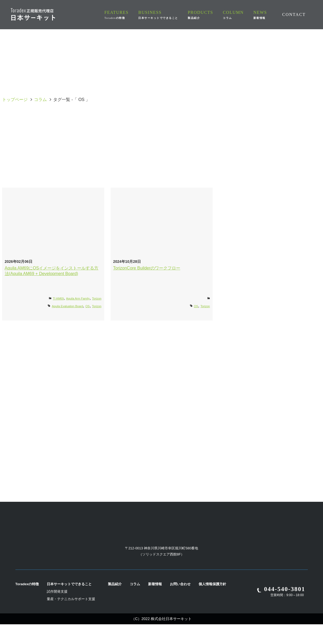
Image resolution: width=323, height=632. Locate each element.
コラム (40, 99)
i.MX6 (98, 146)
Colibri (225, 133)
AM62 (289, 121)
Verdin (97, 172)
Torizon (225, 159)
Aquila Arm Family (78, 298)
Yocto (225, 172)
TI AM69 (58, 298)
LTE (97, 159)
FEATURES (127, 14)
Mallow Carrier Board (161, 159)
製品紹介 (115, 592)
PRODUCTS (207, 14)
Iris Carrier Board (289, 146)
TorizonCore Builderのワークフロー (147, 268)
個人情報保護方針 (212, 592)
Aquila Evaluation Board (161, 121)
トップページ (15, 99)
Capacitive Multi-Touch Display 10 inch (161, 133)
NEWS (261, 14)
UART (289, 159)
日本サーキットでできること (69, 592)
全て (34, 121)
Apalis (33, 133)
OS (225, 121)
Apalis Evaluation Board (97, 133)
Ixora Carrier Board (34, 159)
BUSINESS (167, 14)
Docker (34, 146)
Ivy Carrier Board (98, 121)
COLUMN (236, 14)
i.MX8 (225, 146)
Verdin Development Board (161, 172)
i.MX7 (161, 146)
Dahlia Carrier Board (289, 133)
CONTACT (294, 14)
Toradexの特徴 (27, 592)
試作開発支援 (57, 599)
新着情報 (155, 592)
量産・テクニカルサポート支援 (71, 607)
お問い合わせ (180, 592)
